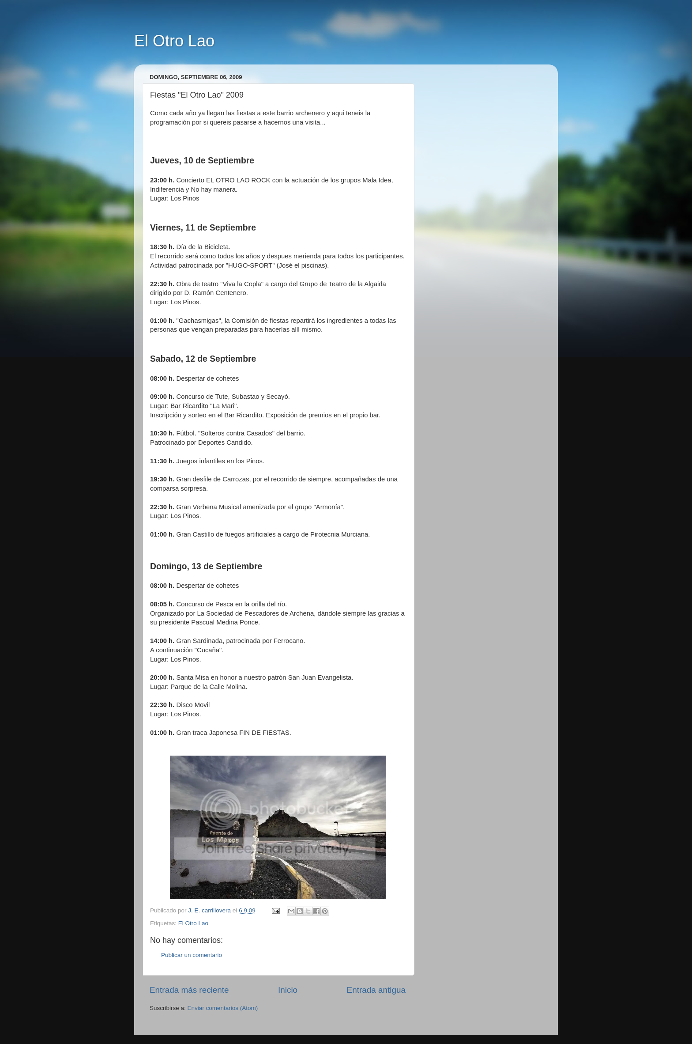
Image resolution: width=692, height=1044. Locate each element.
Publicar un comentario (191, 955)
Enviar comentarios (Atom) (223, 1008)
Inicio (287, 990)
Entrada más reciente (189, 990)
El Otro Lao (174, 41)
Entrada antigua (376, 990)
